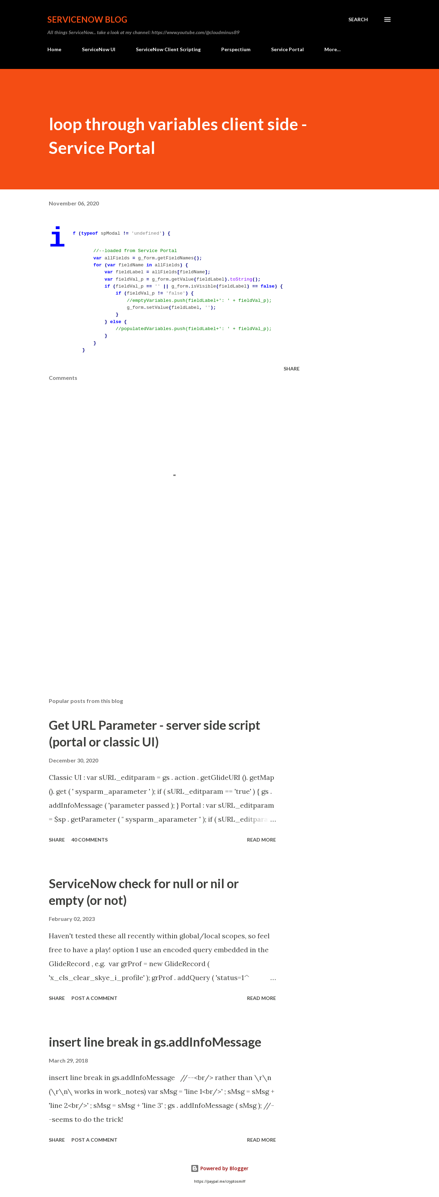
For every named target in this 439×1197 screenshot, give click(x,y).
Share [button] (292, 368)
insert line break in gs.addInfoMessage (155, 1041)
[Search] (358, 19)
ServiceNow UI (98, 49)
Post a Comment (94, 998)
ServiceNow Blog (87, 19)
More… (332, 49)
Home (54, 49)
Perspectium (236, 49)
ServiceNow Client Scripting (168, 49)
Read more (261, 840)
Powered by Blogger (219, 1168)
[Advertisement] (166, 610)
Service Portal (287, 49)
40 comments (89, 840)
